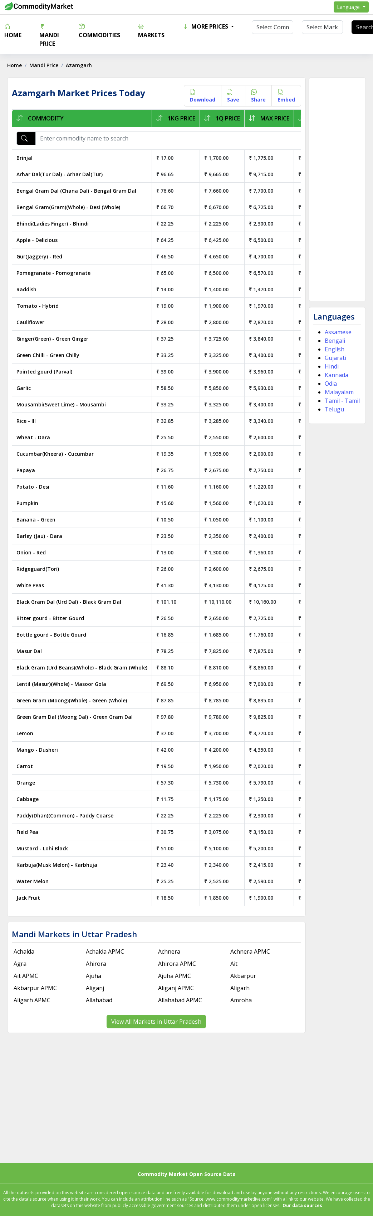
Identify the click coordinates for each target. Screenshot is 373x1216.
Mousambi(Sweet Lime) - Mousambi (61, 404)
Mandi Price (49, 35)
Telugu (334, 409)
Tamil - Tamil (342, 401)
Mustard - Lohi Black (42, 848)
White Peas (30, 585)
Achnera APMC (250, 951)
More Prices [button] (206, 26)
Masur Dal (29, 651)
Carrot (24, 766)
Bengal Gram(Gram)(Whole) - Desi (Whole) (68, 207)
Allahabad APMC (180, 1000)
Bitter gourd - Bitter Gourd (50, 618)
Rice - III (26, 420)
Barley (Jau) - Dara (39, 536)
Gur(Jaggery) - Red (39, 256)
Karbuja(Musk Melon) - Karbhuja (56, 864)
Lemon (24, 733)
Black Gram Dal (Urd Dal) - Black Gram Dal (68, 601)
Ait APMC (26, 976)
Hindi (332, 366)
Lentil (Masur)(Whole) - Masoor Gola (61, 684)
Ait (233, 964)
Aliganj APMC (176, 988)
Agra (20, 964)
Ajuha (93, 976)
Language (349, 7)
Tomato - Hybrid (37, 305)
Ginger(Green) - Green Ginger (52, 338)
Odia (331, 383)
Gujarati (335, 358)
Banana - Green (35, 519)
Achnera (169, 951)
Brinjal (24, 157)
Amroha (241, 1000)
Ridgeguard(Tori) (37, 568)
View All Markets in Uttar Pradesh (156, 1021)
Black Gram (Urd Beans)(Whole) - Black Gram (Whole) (81, 667)
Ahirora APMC (177, 964)
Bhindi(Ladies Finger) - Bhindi (52, 223)
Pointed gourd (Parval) (44, 371)
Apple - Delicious (37, 240)
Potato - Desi (32, 486)
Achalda (24, 951)
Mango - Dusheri (37, 749)
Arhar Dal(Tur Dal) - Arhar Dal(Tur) (59, 174)
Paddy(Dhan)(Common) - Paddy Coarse (64, 815)
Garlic (23, 388)
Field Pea (27, 832)
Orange (25, 782)
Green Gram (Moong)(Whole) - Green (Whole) (71, 700)
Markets (151, 31)
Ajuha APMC (174, 976)
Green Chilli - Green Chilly (47, 355)
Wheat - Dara (33, 437)
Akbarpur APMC (35, 988)
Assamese (338, 332)
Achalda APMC (105, 951)
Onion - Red (31, 552)
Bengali (335, 341)
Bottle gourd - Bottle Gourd (51, 634)
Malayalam (339, 392)
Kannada (336, 375)
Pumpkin (27, 503)
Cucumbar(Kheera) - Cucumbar (55, 453)
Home (12, 31)
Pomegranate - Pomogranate (53, 273)
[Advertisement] (336, 189)
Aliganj (95, 988)
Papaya (25, 470)
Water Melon (32, 881)
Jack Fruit (28, 897)
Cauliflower (30, 322)
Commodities (99, 31)
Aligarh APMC (32, 1000)
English (334, 349)
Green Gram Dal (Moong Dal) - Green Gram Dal (74, 716)
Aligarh (240, 988)
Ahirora (96, 964)
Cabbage (27, 799)
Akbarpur (243, 976)
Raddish (26, 289)
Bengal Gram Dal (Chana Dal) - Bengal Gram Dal (76, 190)
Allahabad (99, 1000)
